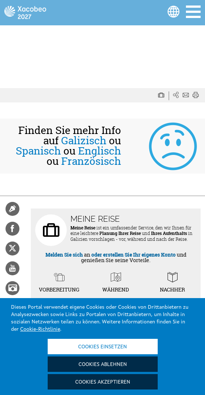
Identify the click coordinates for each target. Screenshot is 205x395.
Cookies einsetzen (102, 346)
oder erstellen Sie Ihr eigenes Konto (133, 254)
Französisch (91, 161)
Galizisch (83, 141)
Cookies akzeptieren (102, 382)
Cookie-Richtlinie (40, 329)
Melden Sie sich (64, 254)
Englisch (99, 151)
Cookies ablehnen (102, 364)
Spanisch (38, 151)
